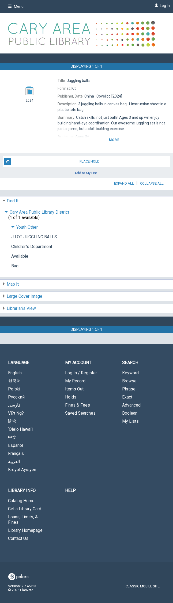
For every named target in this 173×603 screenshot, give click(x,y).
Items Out (74, 389)
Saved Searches (80, 413)
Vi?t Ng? (16, 413)
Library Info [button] (22, 490)
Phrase (129, 389)
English (15, 372)
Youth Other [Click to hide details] (24, 227)
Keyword (130, 372)
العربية (14, 461)
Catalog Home (21, 500)
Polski (14, 389)
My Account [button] (78, 362)
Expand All (124, 183)
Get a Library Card (24, 508)
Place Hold (52, 161)
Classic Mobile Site (143, 586)
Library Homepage (25, 530)
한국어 (14, 380)
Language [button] (18, 362)
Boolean (129, 413)
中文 (12, 437)
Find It (12, 200)
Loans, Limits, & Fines (23, 519)
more (114, 140)
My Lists (130, 421)
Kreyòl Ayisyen (22, 469)
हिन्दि (12, 421)
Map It (13, 284)
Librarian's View (21, 308)
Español (15, 445)
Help (70, 490)
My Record (75, 380)
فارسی (14, 405)
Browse (129, 380)
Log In (165, 5)
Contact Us (18, 538)
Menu (16, 6)
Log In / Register (81, 372)
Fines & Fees (77, 405)
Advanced (131, 405)
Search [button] (130, 362)
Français (16, 453)
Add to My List (85, 173)
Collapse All (152, 183)
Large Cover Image (24, 296)
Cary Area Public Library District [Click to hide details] (36, 212)
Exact (127, 397)
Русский (16, 397)
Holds (70, 397)
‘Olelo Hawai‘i (20, 429)
